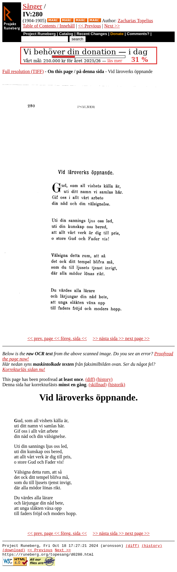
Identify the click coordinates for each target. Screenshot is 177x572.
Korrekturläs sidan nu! (23, 369)
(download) (13, 551)
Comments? (138, 34)
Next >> (112, 25)
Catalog (66, 34)
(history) (104, 379)
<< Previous (89, 25)
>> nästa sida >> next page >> (121, 338)
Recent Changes (92, 34)
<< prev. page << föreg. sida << (57, 338)
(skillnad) (97, 384)
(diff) (90, 379)
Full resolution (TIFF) (23, 71)
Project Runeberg (39, 34)
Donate (116, 34)
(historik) (116, 384)
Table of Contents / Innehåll (49, 25)
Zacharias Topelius (135, 20)
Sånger (32, 6)
